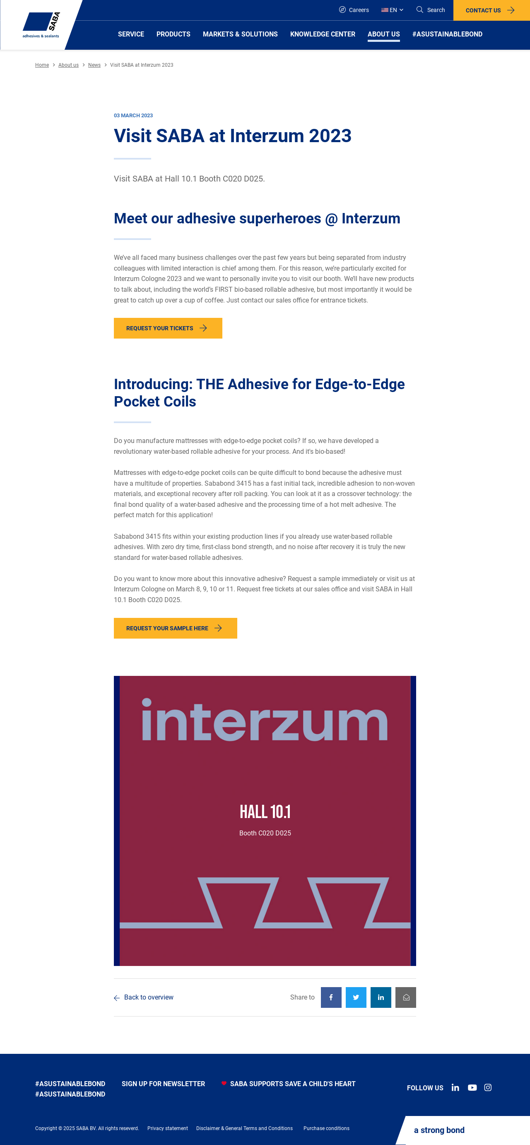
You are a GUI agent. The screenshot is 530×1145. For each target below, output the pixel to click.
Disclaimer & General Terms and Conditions (244, 1128)
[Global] (392, 10)
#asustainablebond (70, 1084)
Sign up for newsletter (163, 1084)
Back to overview (148, 997)
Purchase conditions (326, 1128)
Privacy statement (167, 1128)
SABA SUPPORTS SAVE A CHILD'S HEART (289, 1084)
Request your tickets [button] (159, 328)
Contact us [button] (483, 10)
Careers (354, 9)
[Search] (430, 10)
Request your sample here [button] (167, 628)
